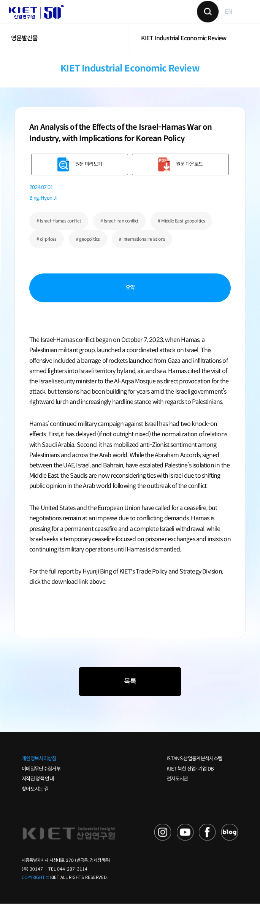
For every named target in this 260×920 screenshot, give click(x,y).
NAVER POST (229, 848)
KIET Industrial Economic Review (184, 55)
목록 (130, 697)
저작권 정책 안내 (38, 795)
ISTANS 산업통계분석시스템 (194, 775)
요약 (130, 303)
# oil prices (46, 255)
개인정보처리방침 (39, 775)
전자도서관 (177, 795)
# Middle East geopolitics (181, 237)
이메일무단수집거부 (41, 785)
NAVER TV (162, 848)
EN (223, 20)
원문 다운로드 (189, 180)
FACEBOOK (207, 848)
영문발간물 (24, 55)
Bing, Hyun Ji (42, 214)
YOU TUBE (185, 848)
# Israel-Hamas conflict (58, 237)
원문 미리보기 (88, 180)
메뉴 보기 (240, 20)
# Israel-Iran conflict (119, 237)
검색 (201, 20)
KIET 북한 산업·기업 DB (190, 785)
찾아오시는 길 (35, 805)
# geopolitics (88, 255)
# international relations (142, 255)
